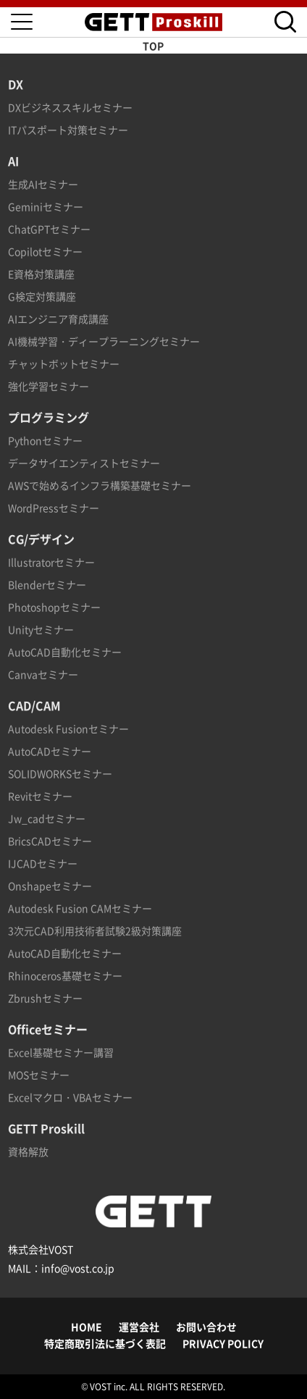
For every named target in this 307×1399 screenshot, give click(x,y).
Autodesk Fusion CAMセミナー (80, 908)
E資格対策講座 (41, 273)
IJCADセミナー (42, 863)
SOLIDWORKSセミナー (60, 773)
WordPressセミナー (53, 507)
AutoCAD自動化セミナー (65, 651)
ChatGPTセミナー (49, 229)
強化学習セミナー (48, 386)
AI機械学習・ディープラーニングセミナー (104, 341)
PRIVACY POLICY (223, 1343)
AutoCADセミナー (49, 751)
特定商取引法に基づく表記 (105, 1343)
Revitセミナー (40, 796)
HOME (86, 1326)
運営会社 (139, 1326)
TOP (153, 45)
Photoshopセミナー (54, 607)
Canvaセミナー (43, 674)
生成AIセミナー (43, 184)
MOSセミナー (39, 1074)
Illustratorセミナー (51, 562)
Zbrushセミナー (45, 998)
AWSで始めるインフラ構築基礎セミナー (99, 485)
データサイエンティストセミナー (84, 462)
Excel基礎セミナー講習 (61, 1052)
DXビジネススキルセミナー (70, 107)
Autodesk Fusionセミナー (68, 728)
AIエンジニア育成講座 (58, 318)
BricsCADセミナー (50, 840)
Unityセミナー (41, 629)
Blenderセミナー (47, 584)
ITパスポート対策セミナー (68, 129)
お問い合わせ (206, 1326)
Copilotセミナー (45, 251)
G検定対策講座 (42, 296)
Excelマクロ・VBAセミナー (70, 1097)
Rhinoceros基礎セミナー (65, 975)
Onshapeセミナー (50, 885)
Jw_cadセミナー (46, 818)
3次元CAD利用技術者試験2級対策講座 (95, 930)
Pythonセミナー (45, 440)
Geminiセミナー (45, 206)
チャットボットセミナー (63, 363)
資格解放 (28, 1151)
